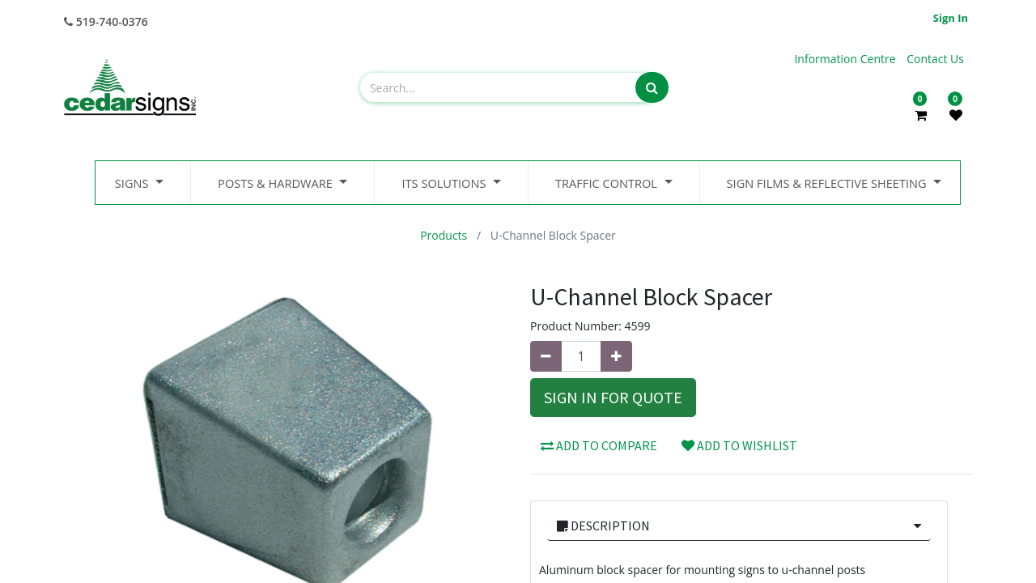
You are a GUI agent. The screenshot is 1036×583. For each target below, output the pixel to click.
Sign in (950, 18)
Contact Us (935, 58)
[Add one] (616, 356)
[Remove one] (546, 356)
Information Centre (846, 58)
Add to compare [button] (599, 445)
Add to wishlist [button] (739, 445)
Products (443, 235)
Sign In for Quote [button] (613, 397)
